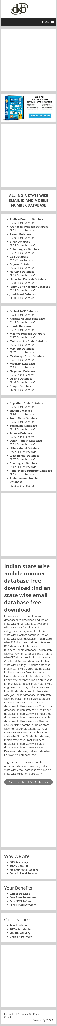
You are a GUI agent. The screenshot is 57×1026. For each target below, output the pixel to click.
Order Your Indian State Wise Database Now (28, 782)
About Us (27, 1014)
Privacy (37, 1014)
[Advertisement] (28, 59)
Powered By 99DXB (43, 1020)
